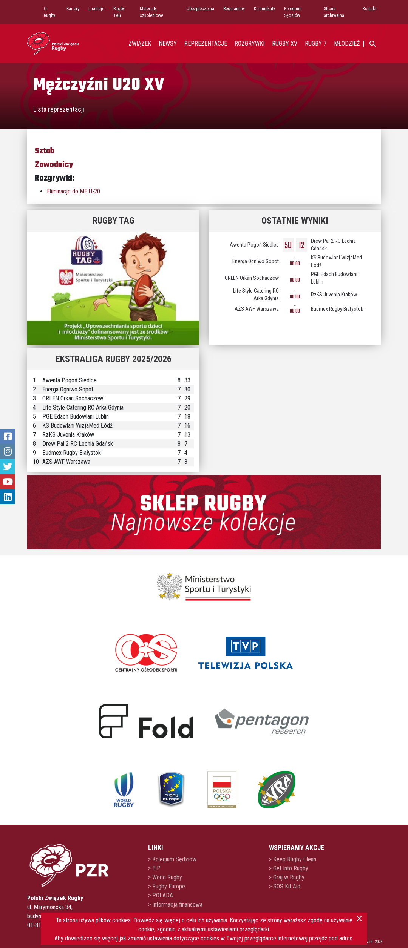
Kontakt (369, 8)
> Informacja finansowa (175, 904)
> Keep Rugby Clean (292, 859)
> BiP (154, 868)
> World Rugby (165, 877)
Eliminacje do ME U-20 (73, 191)
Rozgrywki (249, 43)
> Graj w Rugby (286, 877)
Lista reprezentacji (58, 109)
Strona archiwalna (334, 12)
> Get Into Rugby (288, 868)
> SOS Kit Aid (284, 886)
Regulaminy (234, 8)
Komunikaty (264, 8)
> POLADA (160, 895)
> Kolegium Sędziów (172, 859)
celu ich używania (206, 920)
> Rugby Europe (166, 886)
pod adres (340, 938)
